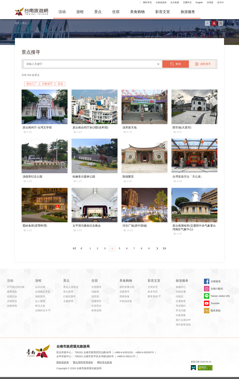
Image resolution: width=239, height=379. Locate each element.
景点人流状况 (70, 286)
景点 (98, 12)
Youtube (215, 303)
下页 (82, 248)
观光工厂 (31, 83)
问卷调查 (181, 315)
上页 (157, 248)
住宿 (116, 12)
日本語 (210, 2)
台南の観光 (217, 288)
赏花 (60, 83)
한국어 (220, 2)
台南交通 (181, 291)
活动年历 (12, 301)
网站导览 (147, 2)
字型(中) (214, 23)
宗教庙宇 (47, 83)
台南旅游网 (31, 12)
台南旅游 (216, 281)
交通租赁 (181, 301)
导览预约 (181, 305)
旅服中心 (181, 286)
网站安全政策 (104, 362)
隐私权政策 (62, 362)
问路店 (179, 296)
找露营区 (96, 301)
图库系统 (153, 296)
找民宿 (95, 296)
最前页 (74, 248)
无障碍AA (205, 367)
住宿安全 (96, 305)
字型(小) (207, 23)
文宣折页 (153, 286)
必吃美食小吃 (127, 286)
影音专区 (153, 291)
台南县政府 (161, 2)
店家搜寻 (124, 291)
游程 (80, 12)
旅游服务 (188, 12)
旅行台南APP (183, 319)
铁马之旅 (40, 305)
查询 (178, 64)
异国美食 (124, 296)
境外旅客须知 (183, 324)
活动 (62, 12)
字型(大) (220, 23)
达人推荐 (40, 301)
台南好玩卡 (41, 310)
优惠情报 (12, 305)
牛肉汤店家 (126, 301)
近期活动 (12, 296)
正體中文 (187, 2)
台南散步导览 (42, 291)
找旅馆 (95, 291)
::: (140, 2)
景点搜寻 (68, 291)
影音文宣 (162, 12)
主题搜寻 (68, 301)
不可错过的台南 (15, 286)
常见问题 (181, 310)
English (199, 2)
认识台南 (40, 286)
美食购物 (137, 12)
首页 (17, 23)
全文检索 (174, 2)
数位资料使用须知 (83, 362)
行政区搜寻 (69, 296)
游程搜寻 (40, 296)
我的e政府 (193, 367)
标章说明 (96, 310)
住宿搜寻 (96, 286)
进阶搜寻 (205, 64)
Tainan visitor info (220, 295)
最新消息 (12, 291)
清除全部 (158, 64)
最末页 (164, 248)
